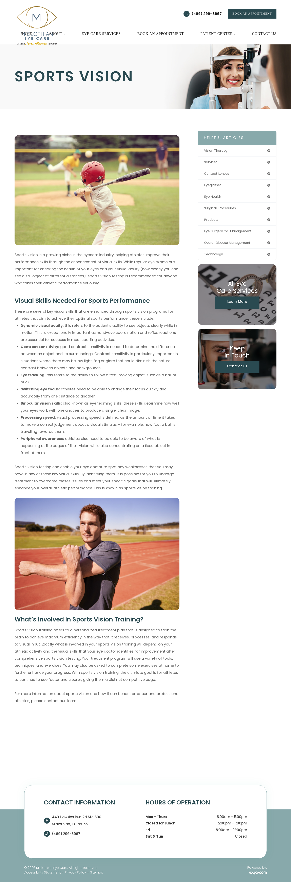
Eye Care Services (101, 34)
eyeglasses (214, 186)
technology (214, 258)
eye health (213, 198)
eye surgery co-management (231, 234)
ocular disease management (230, 246)
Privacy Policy (75, 872)
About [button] (57, 34)
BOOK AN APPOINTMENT (252, 13)
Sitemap (96, 872)
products (212, 222)
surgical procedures (222, 210)
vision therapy (217, 150)
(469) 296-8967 (207, 13)
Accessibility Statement (42, 872)
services (211, 162)
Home (26, 34)
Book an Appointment (160, 34)
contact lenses (218, 174)
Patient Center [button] (217, 34)
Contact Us (264, 34)
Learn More (237, 305)
